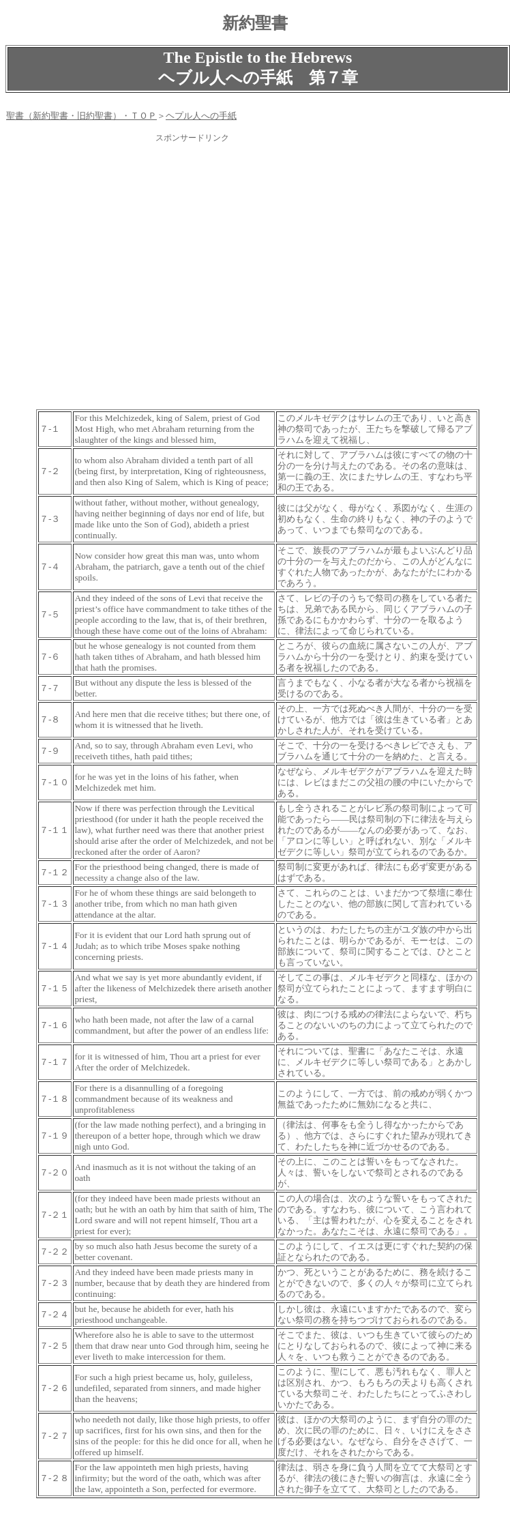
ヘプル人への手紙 (201, 116)
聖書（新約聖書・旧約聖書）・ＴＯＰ (81, 116)
